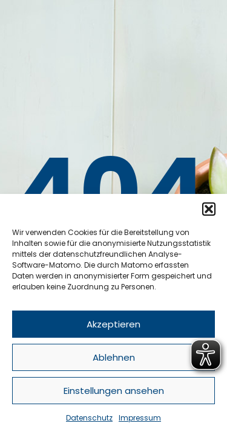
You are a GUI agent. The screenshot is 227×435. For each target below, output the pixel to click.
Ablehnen (114, 357)
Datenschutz (89, 418)
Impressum (140, 418)
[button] (209, 209)
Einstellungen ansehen (114, 390)
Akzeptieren (113, 324)
